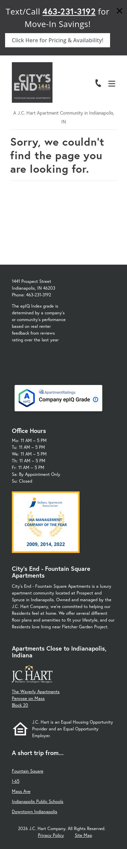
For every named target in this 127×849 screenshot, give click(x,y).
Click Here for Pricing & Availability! (58, 40)
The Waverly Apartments (36, 692)
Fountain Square (27, 771)
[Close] (119, 12)
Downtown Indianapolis (34, 812)
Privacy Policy (51, 835)
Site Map (83, 835)
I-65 (15, 781)
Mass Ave (21, 791)
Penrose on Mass (28, 698)
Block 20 (20, 705)
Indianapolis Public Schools (37, 801)
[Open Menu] (111, 84)
